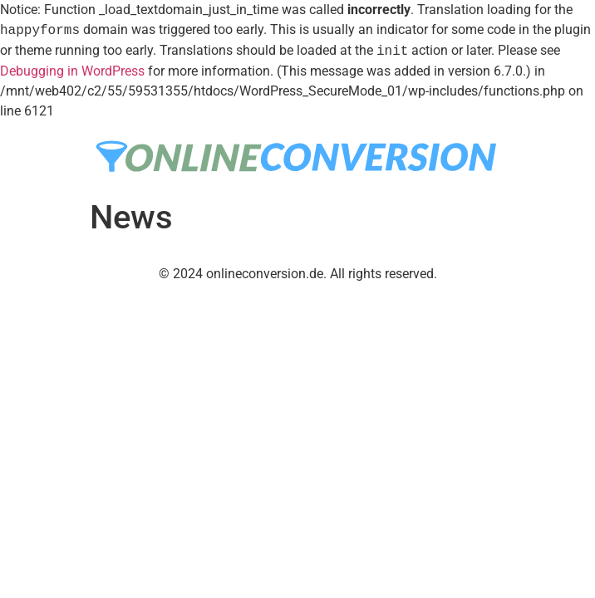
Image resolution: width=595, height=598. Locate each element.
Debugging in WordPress (72, 71)
